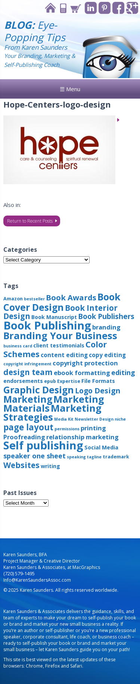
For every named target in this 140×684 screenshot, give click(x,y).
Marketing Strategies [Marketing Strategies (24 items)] (52, 412)
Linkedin (91, 8)
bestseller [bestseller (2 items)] (34, 298)
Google (132, 8)
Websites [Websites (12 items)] (21, 465)
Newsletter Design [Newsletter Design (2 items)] (94, 419)
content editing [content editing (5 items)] (64, 355)
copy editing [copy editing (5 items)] (107, 355)
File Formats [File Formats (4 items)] (98, 380)
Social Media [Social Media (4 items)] (101, 447)
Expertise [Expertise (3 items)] (68, 381)
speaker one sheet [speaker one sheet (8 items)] (34, 455)
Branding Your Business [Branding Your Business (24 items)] (60, 335)
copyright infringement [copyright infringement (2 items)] (27, 363)
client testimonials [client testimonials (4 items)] (58, 345)
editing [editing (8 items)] (123, 372)
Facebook (118, 8)
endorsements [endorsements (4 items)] (23, 380)
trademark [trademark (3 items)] (116, 457)
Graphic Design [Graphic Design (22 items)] (38, 389)
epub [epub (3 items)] (50, 381)
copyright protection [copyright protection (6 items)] (85, 363)
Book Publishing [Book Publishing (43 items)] (47, 325)
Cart (75, 8)
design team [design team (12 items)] (28, 372)
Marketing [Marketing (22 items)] (27, 399)
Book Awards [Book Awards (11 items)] (71, 297)
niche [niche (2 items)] (120, 419)
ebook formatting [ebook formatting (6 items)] (82, 372)
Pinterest (105, 8)
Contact (62, 8)
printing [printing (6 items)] (93, 428)
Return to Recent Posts (30, 221)
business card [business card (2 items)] (17, 346)
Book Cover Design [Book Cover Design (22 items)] (62, 301)
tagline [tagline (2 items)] (94, 456)
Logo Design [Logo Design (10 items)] (97, 391)
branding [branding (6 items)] (106, 327)
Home (50, 8)
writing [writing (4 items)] (50, 466)
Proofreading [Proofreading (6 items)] (24, 437)
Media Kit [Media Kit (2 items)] (64, 419)
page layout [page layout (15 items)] (28, 427)
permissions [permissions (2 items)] (67, 428)
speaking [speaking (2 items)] (76, 456)
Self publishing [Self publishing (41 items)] (43, 445)
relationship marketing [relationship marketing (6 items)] (82, 437)
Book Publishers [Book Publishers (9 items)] (106, 316)
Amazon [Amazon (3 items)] (13, 298)
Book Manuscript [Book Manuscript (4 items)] (54, 317)
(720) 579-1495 (19, 573)
